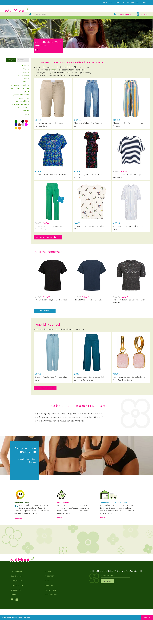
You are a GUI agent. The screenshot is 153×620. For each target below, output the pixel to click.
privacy (48, 581)
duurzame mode (17, 586)
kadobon (49, 595)
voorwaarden (50, 600)
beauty (26, 111)
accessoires (24, 98)
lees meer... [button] (28, 617)
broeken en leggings (20, 88)
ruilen (47, 591)
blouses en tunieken (20, 85)
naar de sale (44, 311)
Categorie (11, 60)
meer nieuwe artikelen (45, 388)
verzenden (49, 586)
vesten (26, 72)
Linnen (53, 70)
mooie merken (17, 595)
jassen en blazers (21, 95)
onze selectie (16, 600)
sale (27, 114)
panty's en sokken (21, 101)
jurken (26, 79)
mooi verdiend (51, 605)
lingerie (25, 91)
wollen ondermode (20, 104)
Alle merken (23, 60)
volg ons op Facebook (17, 610)
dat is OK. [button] (147, 617)
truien (26, 69)
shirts (26, 66)
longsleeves (23, 75)
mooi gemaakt (17, 591)
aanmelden (107, 592)
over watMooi (16, 581)
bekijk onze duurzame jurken (48, 237)
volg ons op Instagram (12, 610)
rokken (26, 82)
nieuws (13, 605)
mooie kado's (23, 108)
